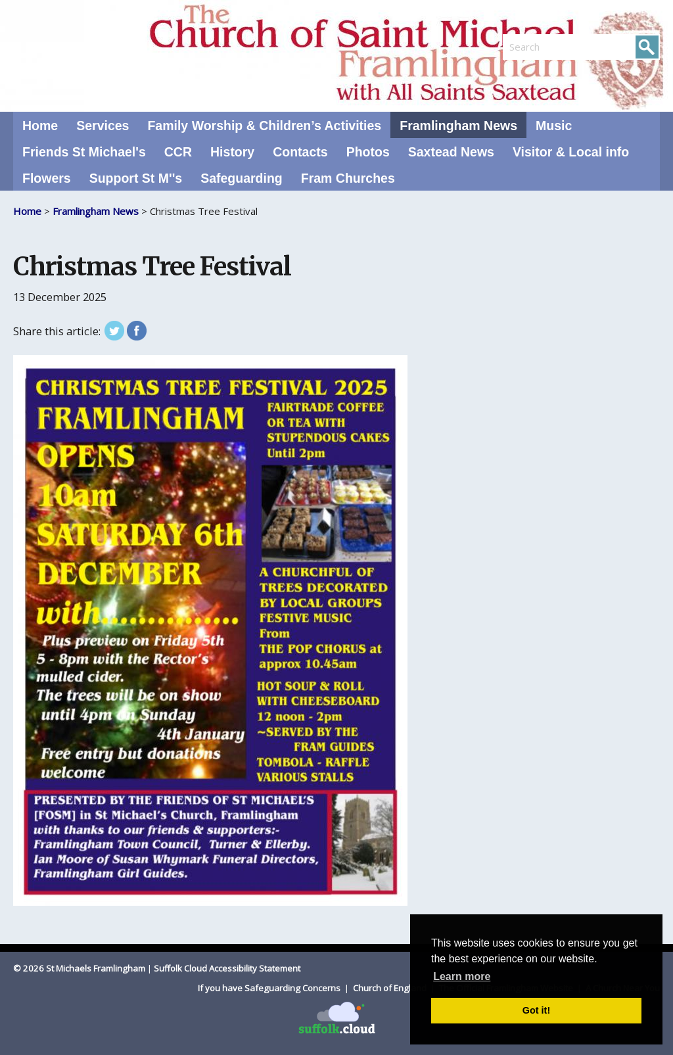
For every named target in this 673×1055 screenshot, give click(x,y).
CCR (178, 152)
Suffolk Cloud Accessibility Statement (227, 968)
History (232, 152)
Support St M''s (135, 178)
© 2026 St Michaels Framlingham (79, 968)
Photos (368, 152)
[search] (542, 46)
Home (40, 125)
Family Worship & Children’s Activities (264, 125)
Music (554, 125)
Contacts (300, 152)
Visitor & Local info (571, 152)
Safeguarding (241, 178)
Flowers (46, 178)
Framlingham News (458, 125)
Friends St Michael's (84, 152)
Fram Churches (348, 178)
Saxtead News (451, 152)
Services (102, 125)
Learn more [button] (461, 976)
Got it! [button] (536, 1010)
